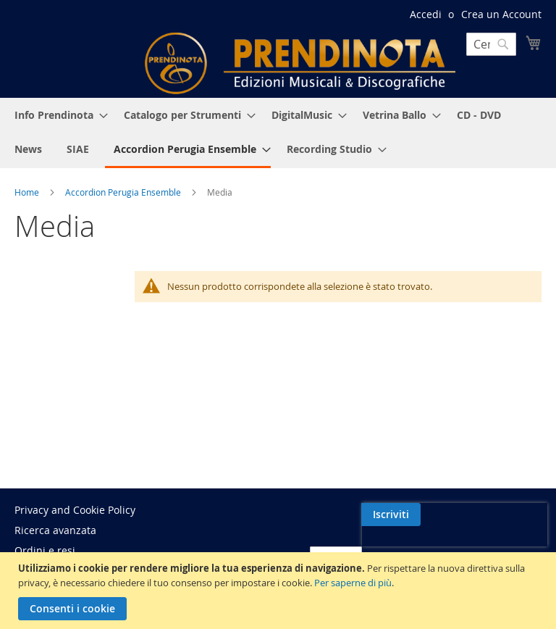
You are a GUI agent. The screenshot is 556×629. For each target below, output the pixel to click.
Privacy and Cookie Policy (74, 510)
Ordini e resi (44, 550)
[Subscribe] (512, 514)
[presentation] (416, 548)
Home (27, 192)
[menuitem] (57, 115)
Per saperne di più (353, 582)
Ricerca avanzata (55, 530)
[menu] (278, 133)
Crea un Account (501, 14)
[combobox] (491, 44)
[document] (280, 590)
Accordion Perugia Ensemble (124, 192)
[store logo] (300, 63)
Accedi (426, 14)
